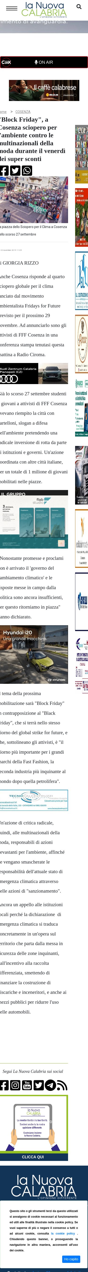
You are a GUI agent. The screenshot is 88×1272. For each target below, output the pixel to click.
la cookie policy (64, 1233)
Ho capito (71, 1259)
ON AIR (44, 62)
